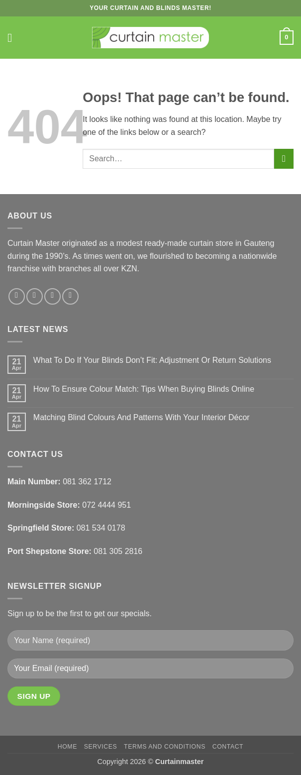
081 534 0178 (101, 528)
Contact (228, 746)
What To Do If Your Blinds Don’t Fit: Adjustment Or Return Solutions (152, 360)
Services (100, 746)
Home (67, 746)
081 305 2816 (118, 551)
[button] (13, 37)
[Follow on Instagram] (34, 296)
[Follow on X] (52, 296)
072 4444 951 (106, 505)
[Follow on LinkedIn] (70, 296)
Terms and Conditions (164, 746)
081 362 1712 (87, 481)
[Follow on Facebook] (16, 296)
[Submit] (284, 158)
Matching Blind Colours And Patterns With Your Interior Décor (141, 417)
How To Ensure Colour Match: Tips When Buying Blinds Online (143, 389)
